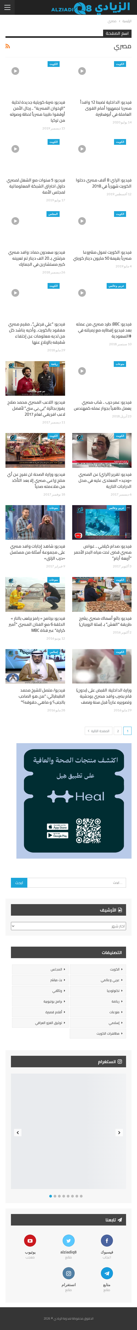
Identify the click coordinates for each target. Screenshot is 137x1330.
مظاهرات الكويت (108, 1033)
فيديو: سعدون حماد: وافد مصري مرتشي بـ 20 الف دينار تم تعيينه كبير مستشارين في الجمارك (36, 258)
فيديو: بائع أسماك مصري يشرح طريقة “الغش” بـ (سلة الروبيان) (105, 621)
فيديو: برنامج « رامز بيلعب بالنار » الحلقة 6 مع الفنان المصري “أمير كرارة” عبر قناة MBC (37, 624)
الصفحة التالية (98, 731)
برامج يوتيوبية (52, 1001)
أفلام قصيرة (53, 1012)
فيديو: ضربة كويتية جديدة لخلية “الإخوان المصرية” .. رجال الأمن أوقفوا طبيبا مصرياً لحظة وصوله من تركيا (37, 111)
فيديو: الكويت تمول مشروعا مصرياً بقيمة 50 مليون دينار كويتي (102, 255)
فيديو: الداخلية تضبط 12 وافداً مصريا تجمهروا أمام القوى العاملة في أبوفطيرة (106, 108)
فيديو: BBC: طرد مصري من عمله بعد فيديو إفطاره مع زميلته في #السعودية (104, 330)
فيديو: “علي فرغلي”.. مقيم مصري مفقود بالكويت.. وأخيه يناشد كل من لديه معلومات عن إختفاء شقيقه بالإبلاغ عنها (36, 333)
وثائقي (57, 990)
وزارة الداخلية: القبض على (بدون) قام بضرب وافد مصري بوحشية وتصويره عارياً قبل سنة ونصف (104, 696)
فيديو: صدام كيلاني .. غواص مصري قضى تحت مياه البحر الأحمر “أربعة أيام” (103, 552)
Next (119, 1132)
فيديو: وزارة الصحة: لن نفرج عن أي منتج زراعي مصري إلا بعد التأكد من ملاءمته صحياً (36, 480)
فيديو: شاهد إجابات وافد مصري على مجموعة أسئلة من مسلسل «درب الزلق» (37, 552)
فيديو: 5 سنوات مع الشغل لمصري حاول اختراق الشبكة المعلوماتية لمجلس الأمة (36, 186)
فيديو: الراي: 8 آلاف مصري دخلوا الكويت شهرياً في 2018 (104, 183)
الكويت (120, 64)
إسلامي (53, 652)
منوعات (120, 364)
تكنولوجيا (113, 990)
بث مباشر (56, 980)
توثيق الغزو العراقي (48, 1023)
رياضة (54, 364)
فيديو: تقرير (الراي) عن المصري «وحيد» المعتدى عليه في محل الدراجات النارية (105, 480)
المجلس (53, 214)
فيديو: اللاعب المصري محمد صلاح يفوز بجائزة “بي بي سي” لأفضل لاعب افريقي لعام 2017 (36, 408)
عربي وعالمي (116, 286)
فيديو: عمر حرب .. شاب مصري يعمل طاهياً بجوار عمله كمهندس (103, 405)
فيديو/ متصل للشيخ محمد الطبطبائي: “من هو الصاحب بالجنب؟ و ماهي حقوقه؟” (42, 696)
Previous (18, 1132)
